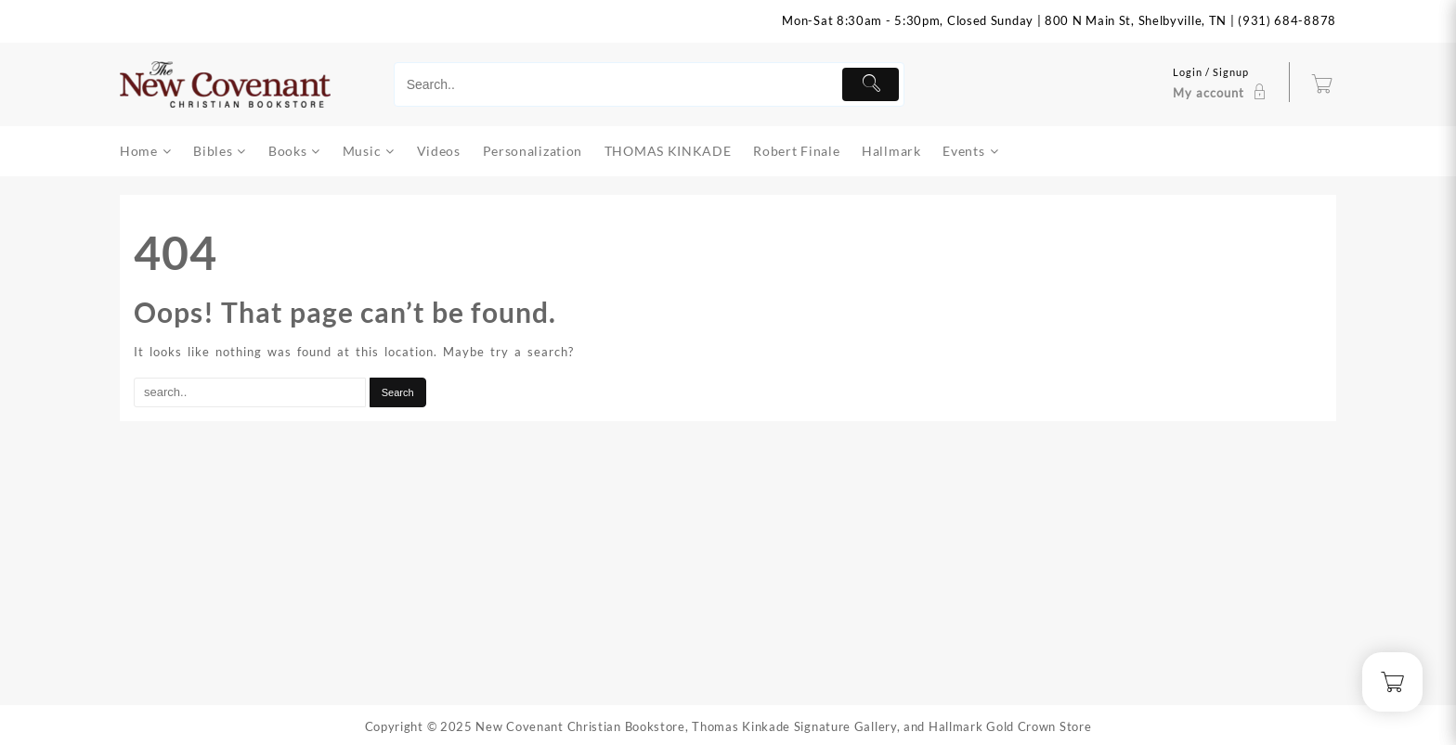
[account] (1222, 84)
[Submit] (870, 84)
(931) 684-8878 (1287, 20)
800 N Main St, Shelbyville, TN (1136, 20)
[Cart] (1322, 84)
